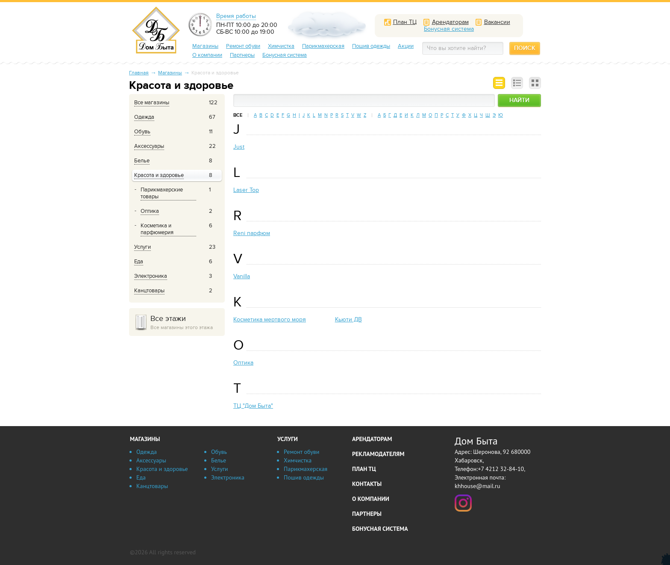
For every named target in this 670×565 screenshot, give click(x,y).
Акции (406, 46)
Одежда (146, 452)
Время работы (236, 16)
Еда (141, 477)
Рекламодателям (378, 454)
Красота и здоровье (162, 469)
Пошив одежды (371, 46)
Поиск (524, 48)
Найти (519, 100)
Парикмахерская (323, 46)
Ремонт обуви (243, 46)
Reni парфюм (251, 233)
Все (237, 115)
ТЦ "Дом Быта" (253, 405)
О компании (207, 55)
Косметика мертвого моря (269, 319)
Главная (139, 73)
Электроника (227, 477)
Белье (218, 460)
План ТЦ (364, 469)
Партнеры (242, 55)
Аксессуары (151, 460)
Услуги (219, 469)
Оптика (243, 362)
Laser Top (246, 190)
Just (238, 146)
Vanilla (241, 276)
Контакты (367, 484)
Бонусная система (284, 55)
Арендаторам (372, 439)
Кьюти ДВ (348, 319)
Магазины (205, 46)
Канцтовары (152, 486)
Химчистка (281, 46)
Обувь (219, 452)
